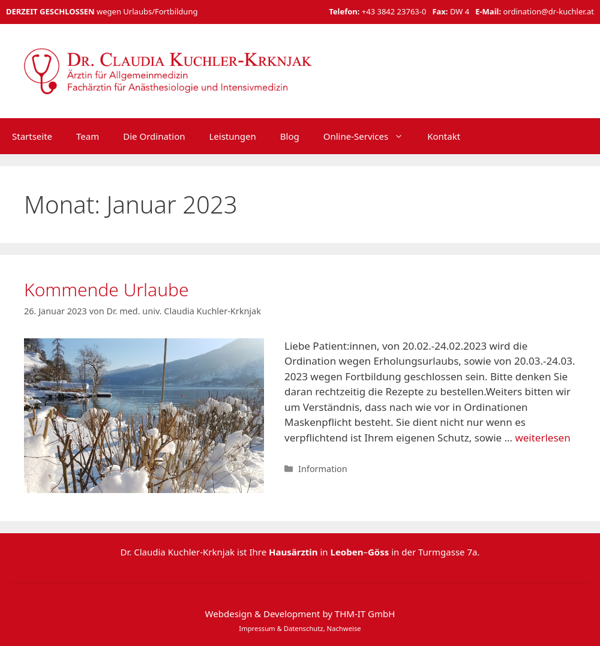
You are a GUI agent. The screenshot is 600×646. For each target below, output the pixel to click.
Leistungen (232, 136)
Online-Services (369, 136)
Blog (289, 136)
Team (87, 136)
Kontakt (443, 136)
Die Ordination (154, 136)
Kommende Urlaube (106, 289)
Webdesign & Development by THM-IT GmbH (300, 614)
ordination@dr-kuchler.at (548, 11)
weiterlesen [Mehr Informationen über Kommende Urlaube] (542, 437)
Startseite (32, 136)
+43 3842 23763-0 (394, 11)
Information (322, 468)
